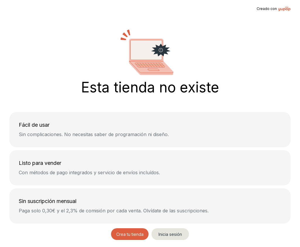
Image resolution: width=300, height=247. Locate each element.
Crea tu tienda (130, 234)
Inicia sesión (170, 234)
